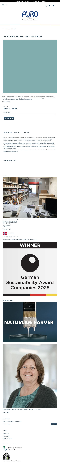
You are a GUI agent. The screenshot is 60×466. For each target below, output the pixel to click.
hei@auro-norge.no (12, 236)
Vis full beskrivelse (6, 101)
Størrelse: (7, 112)
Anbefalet (17, 132)
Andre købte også (10, 160)
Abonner (54, 424)
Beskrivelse (8, 132)
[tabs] (46, 5)
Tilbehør (27, 132)
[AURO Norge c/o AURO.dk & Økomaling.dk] (30, 14)
